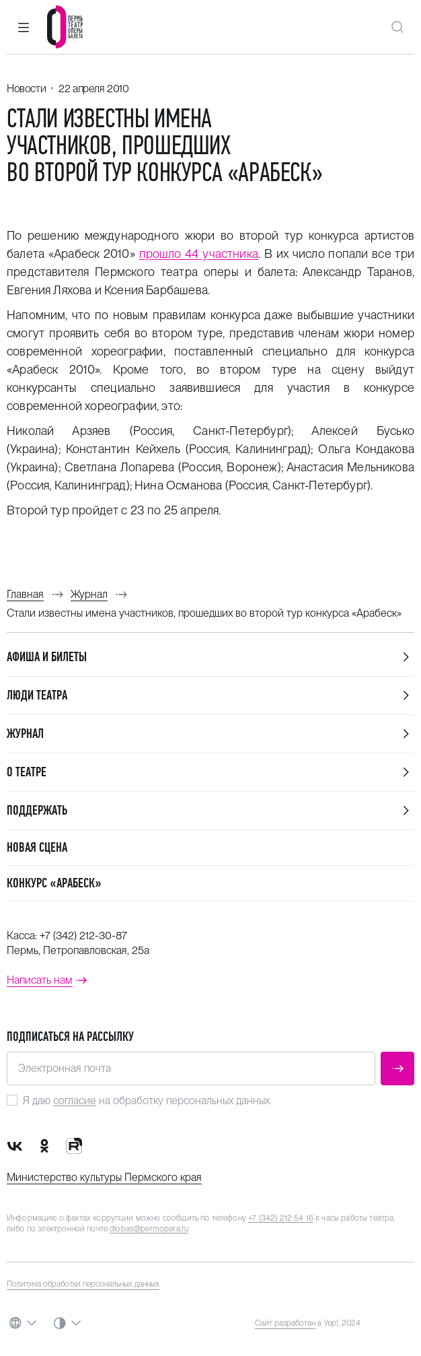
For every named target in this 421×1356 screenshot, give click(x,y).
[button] (23, 27)
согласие (74, 1100)
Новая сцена (37, 847)
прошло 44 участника (198, 253)
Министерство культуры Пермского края (104, 1177)
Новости (26, 88)
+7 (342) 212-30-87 (83, 935)
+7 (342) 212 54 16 (280, 1218)
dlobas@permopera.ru (149, 1228)
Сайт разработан (285, 1323)
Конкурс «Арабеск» (54, 883)
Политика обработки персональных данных (83, 1284)
